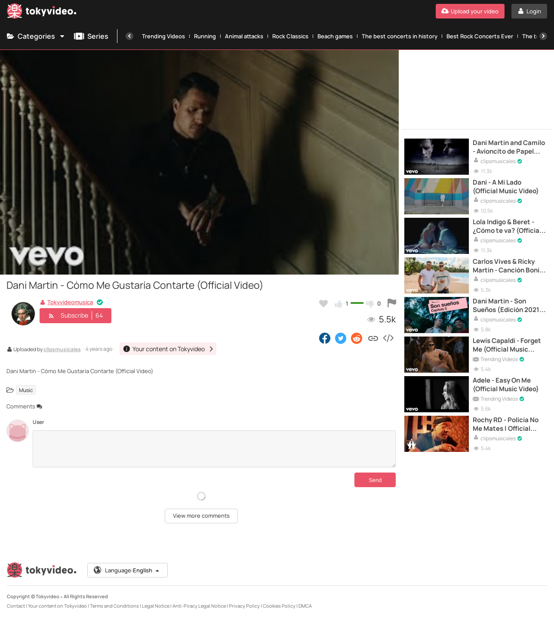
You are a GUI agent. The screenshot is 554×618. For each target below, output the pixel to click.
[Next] (543, 36)
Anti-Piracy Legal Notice (199, 606)
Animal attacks (244, 36)
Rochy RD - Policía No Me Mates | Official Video (506, 424)
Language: (127, 570)
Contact (16, 606)
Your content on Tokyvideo (57, 606)
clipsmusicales (62, 350)
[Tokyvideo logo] (42, 13)
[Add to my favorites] (323, 303)
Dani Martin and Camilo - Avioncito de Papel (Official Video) (509, 147)
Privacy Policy (244, 606)
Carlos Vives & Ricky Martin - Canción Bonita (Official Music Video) (509, 266)
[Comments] (214, 448)
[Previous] (129, 36)
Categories (36, 36)
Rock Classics (290, 36)
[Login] (529, 11)
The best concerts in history (399, 36)
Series (91, 36)
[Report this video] (392, 303)
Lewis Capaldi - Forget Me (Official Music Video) (507, 345)
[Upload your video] (470, 11)
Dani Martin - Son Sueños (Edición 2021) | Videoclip (509, 306)
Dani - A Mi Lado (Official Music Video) (506, 186)
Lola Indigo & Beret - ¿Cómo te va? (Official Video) (507, 226)
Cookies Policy (279, 606)
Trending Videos (163, 36)
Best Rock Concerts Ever (479, 36)
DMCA (305, 606)
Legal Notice (155, 606)
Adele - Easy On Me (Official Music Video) (506, 384)
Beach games (335, 36)
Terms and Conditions (114, 606)
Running (205, 36)
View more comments (201, 515)
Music (26, 389)
